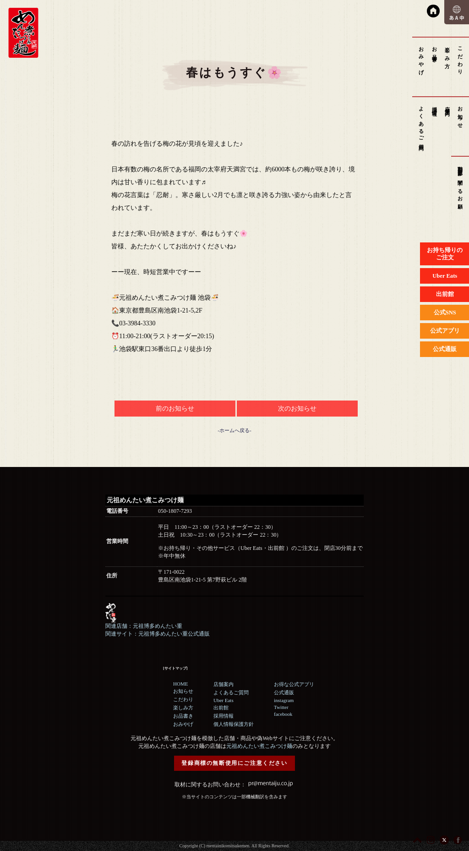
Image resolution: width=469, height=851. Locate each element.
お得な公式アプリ (294, 684)
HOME (180, 683)
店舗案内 (447, 106)
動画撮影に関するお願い (460, 185)
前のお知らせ (175, 408)
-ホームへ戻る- (234, 430)
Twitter (281, 707)
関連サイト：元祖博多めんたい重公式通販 (157, 634)
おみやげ (421, 58)
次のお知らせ (297, 408)
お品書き (434, 52)
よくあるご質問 (421, 123)
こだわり (460, 58)
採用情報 (434, 106)
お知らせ (460, 114)
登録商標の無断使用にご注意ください (234, 763)
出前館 (221, 707)
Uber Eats (223, 700)
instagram (284, 700)
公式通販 (284, 692)
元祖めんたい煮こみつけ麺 (259, 746)
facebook (283, 714)
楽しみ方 (447, 52)
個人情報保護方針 (233, 724)
